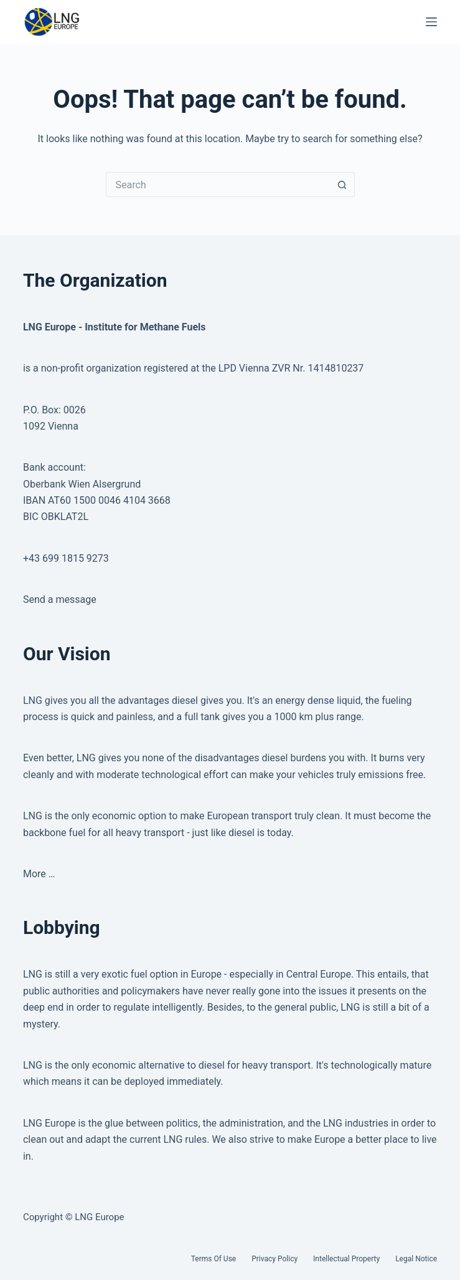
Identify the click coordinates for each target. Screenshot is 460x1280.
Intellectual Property (346, 1258)
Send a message (59, 599)
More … (39, 874)
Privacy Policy (274, 1258)
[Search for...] (218, 184)
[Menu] (431, 21)
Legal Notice (416, 1258)
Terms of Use (213, 1258)
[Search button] (342, 184)
